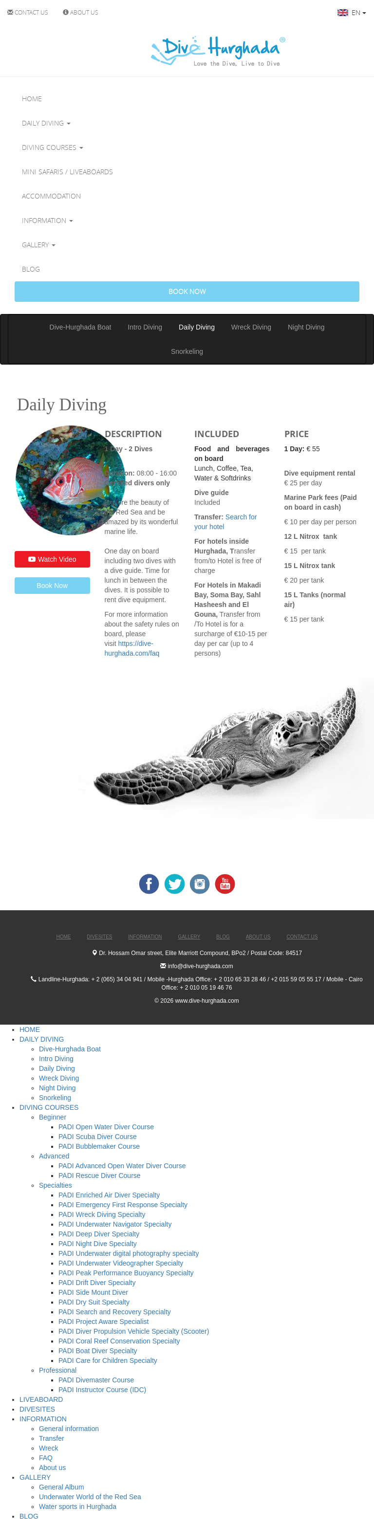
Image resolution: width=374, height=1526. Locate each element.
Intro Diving (145, 327)
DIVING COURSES (52, 147)
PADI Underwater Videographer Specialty (120, 1263)
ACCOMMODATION (51, 196)
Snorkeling (187, 351)
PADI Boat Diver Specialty (97, 1351)
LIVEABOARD (41, 1399)
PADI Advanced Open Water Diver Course (122, 1166)
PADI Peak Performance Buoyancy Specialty (126, 1273)
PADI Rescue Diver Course (99, 1175)
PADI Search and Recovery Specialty (114, 1312)
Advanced (54, 1156)
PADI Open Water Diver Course (106, 1127)
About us (52, 1467)
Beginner (52, 1117)
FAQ (46, 1458)
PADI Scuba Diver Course (97, 1136)
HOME (32, 98)
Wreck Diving (251, 327)
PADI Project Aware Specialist (103, 1321)
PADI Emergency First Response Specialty (122, 1205)
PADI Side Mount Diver (93, 1292)
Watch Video (52, 559)
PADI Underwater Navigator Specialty (114, 1224)
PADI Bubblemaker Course (99, 1146)
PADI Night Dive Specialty (97, 1244)
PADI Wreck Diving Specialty (101, 1214)
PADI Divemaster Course (96, 1380)
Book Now (52, 585)
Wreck (48, 1448)
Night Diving (306, 327)
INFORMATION (47, 220)
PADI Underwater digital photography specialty (128, 1253)
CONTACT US (27, 12)
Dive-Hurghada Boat (81, 327)
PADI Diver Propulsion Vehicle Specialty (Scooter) (133, 1331)
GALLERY (39, 244)
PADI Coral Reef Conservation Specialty (119, 1341)
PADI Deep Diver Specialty (98, 1234)
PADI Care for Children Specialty (107, 1360)
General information (69, 1429)
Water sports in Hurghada (77, 1506)
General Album (61, 1487)
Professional (57, 1370)
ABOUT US (80, 12)
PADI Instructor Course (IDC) (102, 1390)
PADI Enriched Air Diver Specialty (109, 1195)
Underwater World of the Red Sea (90, 1497)
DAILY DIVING (46, 123)
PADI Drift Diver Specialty (96, 1283)
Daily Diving (197, 327)
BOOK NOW (187, 291)
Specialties (55, 1185)
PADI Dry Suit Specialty (94, 1302)
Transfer (51, 1438)
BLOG (31, 269)
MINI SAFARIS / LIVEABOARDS (67, 171)
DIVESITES (37, 1409)
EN (351, 12)
